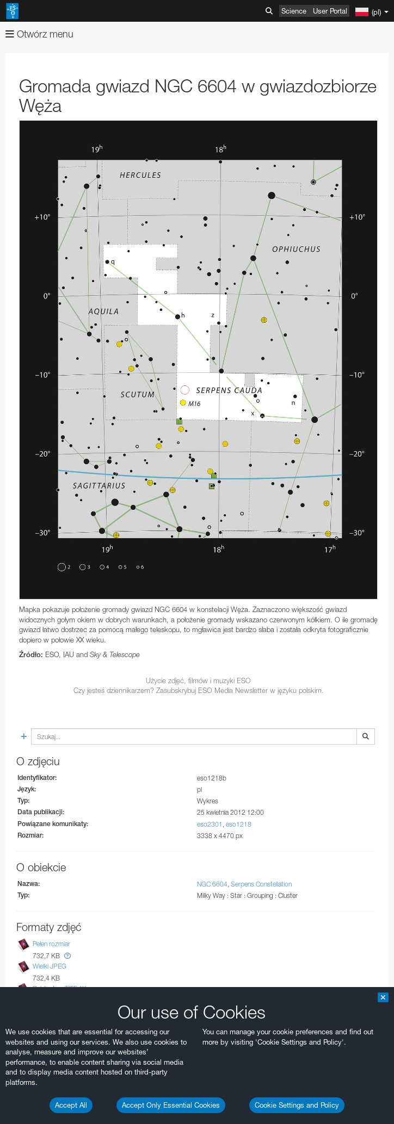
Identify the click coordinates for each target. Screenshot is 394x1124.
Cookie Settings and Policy (297, 1105)
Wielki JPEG (49, 966)
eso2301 (210, 824)
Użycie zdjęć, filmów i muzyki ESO (198, 680)
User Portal (330, 11)
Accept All (71, 1105)
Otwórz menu (39, 34)
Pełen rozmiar (51, 944)
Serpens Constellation (261, 884)
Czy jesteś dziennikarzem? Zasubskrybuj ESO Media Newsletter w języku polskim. (198, 690)
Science (293, 11)
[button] (67, 956)
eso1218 (238, 824)
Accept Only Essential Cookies (171, 1105)
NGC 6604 (212, 884)
